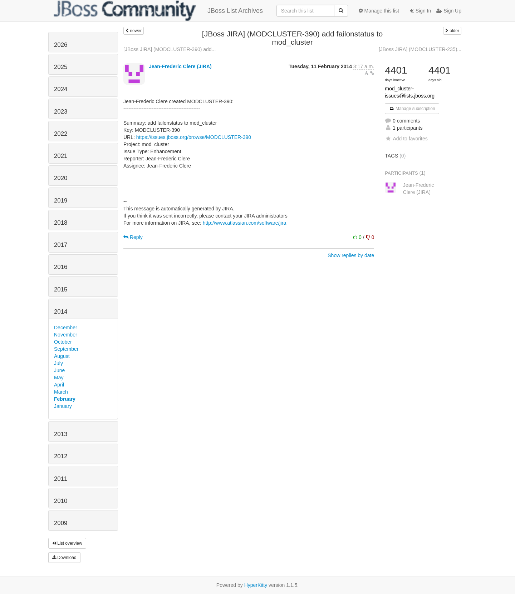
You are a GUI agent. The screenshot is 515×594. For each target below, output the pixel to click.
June (59, 370)
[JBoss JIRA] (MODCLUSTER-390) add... (169, 49)
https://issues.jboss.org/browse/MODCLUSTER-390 (193, 137)
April (59, 385)
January (63, 406)
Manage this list (379, 11)
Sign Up (448, 11)
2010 (60, 501)
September (66, 349)
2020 (60, 178)
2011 (60, 478)
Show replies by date (351, 255)
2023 (60, 111)
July (58, 363)
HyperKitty (256, 585)
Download (64, 557)
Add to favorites (406, 138)
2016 (60, 267)
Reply (133, 237)
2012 (60, 456)
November (65, 335)
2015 (60, 289)
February (64, 399)
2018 (60, 222)
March (61, 392)
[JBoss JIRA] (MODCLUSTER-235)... (420, 49)
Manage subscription (412, 108)
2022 (60, 133)
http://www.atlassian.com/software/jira (244, 223)
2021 (60, 156)
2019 (60, 200)
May (58, 377)
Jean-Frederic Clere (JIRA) (180, 66)
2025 (60, 67)
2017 (60, 244)
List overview (67, 543)
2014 (60, 311)
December (65, 327)
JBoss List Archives (158, 11)
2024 (60, 89)
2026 (60, 44)
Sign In (420, 11)
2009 (60, 523)
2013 (60, 434)
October (63, 342)
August (62, 356)
